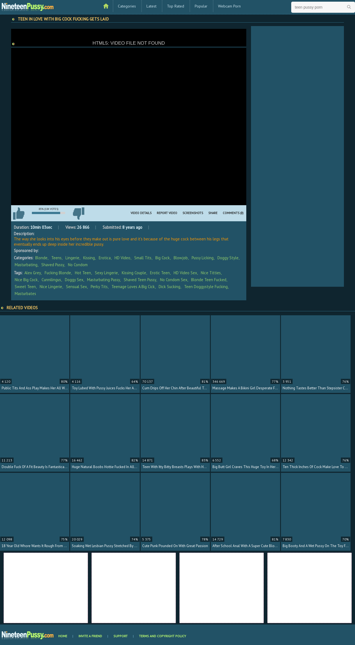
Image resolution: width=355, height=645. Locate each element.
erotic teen (160, 272)
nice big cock (26, 279)
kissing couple (134, 272)
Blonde (41, 257)
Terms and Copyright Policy (162, 636)
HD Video (122, 257)
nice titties (211, 272)
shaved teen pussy (140, 279)
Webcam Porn (229, 6)
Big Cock (162, 257)
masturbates (25, 293)
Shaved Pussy (52, 264)
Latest (151, 6)
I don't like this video (78, 213)
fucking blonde (58, 272)
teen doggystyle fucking (206, 286)
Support (120, 636)
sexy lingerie (106, 272)
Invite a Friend (90, 636)
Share (212, 213)
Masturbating (26, 264)
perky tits (99, 286)
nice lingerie (51, 286)
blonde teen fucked (208, 279)
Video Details (141, 213)
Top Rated (175, 6)
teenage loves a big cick (133, 286)
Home (62, 636)
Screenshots (192, 213)
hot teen (83, 272)
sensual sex (76, 286)
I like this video (18, 213)
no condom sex (173, 279)
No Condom (78, 264)
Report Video (167, 213)
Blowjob (181, 257)
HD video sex (185, 272)
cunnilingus (51, 279)
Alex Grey (32, 272)
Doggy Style (228, 257)
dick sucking (169, 286)
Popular (201, 6)
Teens (56, 257)
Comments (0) (233, 213)
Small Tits (142, 257)
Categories (127, 6)
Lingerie (72, 257)
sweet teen (25, 286)
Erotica (105, 257)
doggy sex (74, 279)
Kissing (89, 257)
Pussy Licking (203, 257)
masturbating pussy (103, 279)
